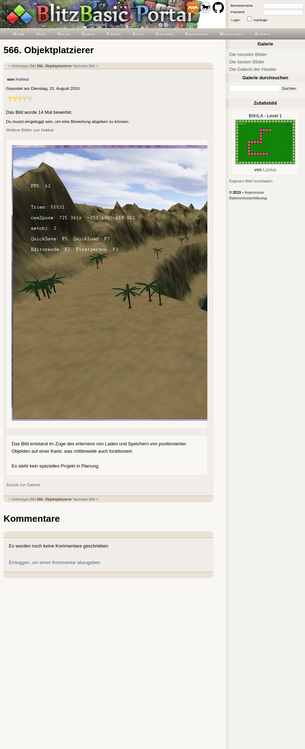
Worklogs (231, 33)
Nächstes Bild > (85, 66)
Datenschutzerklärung (248, 198)
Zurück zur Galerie (23, 484)
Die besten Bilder (246, 61)
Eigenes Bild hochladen (251, 181)
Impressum (254, 192)
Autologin (261, 20)
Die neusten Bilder (248, 54)
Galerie (164, 33)
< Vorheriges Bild (22, 66)
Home (19, 33)
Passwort (238, 12)
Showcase (196, 33)
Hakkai (22, 79)
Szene (89, 33)
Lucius (269, 169)
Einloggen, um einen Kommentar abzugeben (54, 562)
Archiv (262, 33)
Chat (138, 33)
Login (235, 20)
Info (42, 33)
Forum (114, 33)
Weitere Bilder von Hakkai (30, 130)
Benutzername (242, 5)
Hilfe (64, 33)
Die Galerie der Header (252, 69)
